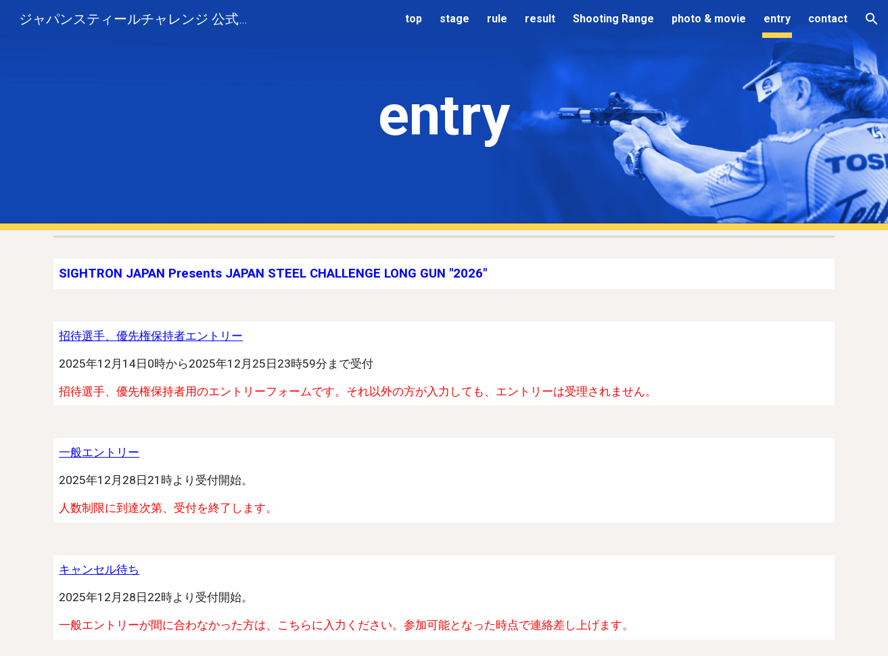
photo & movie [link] (709, 18)
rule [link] (497, 18)
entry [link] (777, 18)
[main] (444, 115)
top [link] (413, 18)
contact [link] (827, 18)
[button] (872, 19)
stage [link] (454, 18)
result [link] (540, 18)
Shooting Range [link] (613, 18)
